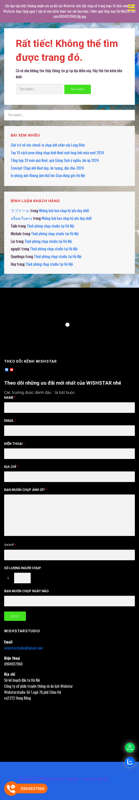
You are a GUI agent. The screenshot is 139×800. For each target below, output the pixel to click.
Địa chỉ (11, 467)
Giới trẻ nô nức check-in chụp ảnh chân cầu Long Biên (48, 145)
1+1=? (10, 545)
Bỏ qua (82, 16)
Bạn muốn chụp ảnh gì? (25, 490)
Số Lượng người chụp (22, 568)
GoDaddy (115, 778)
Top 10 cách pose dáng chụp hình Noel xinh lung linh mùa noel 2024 (57, 152)
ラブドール (20, 210)
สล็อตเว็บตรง (21, 218)
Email (10, 421)
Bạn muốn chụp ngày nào (26, 591)
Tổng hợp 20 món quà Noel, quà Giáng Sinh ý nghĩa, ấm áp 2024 (55, 160)
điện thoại (14, 444)
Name (10, 398)
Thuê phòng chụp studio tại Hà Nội (50, 226)
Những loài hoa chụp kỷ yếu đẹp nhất (64, 210)
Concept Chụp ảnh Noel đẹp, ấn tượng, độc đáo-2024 (47, 168)
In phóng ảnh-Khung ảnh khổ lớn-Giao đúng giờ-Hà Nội (48, 175)
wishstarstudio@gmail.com (23, 648)
